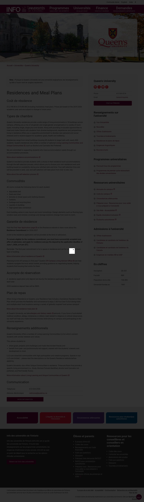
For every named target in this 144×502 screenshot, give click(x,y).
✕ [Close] (73, 250)
